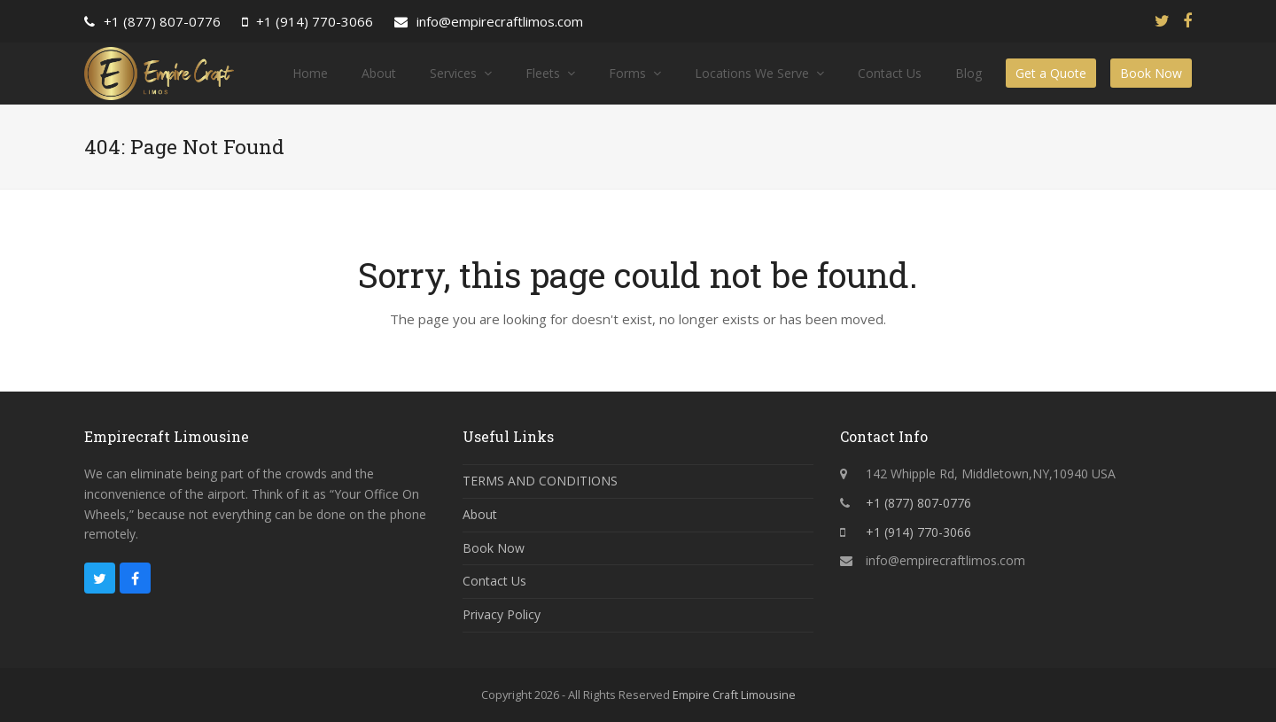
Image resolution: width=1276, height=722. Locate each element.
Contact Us (494, 580)
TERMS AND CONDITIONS (540, 480)
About (480, 514)
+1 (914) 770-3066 (314, 21)
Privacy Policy (502, 614)
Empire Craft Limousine (734, 695)
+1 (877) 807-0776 (162, 21)
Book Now (494, 548)
